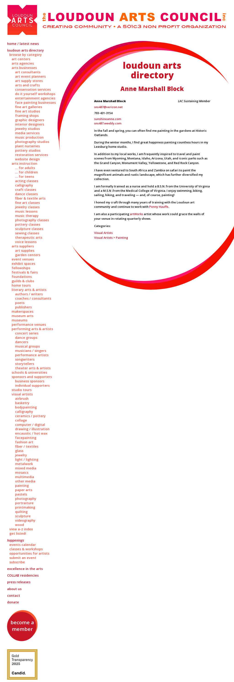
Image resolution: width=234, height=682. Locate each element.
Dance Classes (26, 194)
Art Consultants (27, 72)
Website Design (27, 159)
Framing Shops (27, 115)
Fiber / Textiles (26, 446)
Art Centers (21, 59)
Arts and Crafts (27, 85)
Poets (19, 303)
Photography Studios (32, 142)
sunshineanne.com (107, 119)
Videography (25, 520)
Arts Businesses (24, 68)
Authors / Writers (29, 294)
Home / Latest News (23, 43)
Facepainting (25, 437)
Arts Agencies (23, 63)
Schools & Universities (29, 372)
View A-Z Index (21, 529)
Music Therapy (27, 216)
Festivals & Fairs (25, 272)
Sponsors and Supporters (32, 377)
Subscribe (17, 562)
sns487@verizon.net (108, 107)
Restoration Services (31, 155)
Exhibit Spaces (23, 263)
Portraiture (24, 503)
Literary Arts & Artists (29, 290)
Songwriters (25, 359)
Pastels (21, 494)
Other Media (25, 481)
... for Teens (24, 176)
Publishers (23, 307)
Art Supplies (24, 250)
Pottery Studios (27, 150)
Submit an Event (22, 558)
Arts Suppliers (23, 246)
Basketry (22, 403)
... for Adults (25, 168)
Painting (22, 485)
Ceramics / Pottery (30, 416)
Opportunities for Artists (29, 553)
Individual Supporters (32, 385)
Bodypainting (26, 407)
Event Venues (23, 259)
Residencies (23, 575)
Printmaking (25, 507)
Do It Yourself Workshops (35, 94)
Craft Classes (25, 189)
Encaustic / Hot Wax (31, 433)
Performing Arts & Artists (32, 329)
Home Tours (21, 285)
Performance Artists (31, 355)
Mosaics (21, 472)
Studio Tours (22, 390)
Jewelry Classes (27, 207)
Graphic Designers (29, 120)
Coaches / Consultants (33, 298)
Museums (19, 320)
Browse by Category (25, 54)
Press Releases (18, 582)
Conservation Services (33, 89)
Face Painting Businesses (35, 102)
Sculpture (23, 516)
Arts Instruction (24, 163)
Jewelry (21, 455)
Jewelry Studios (27, 128)
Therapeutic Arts (28, 237)
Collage (21, 420)
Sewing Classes (27, 233)
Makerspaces (22, 311)
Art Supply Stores (29, 81)
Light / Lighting (26, 459)
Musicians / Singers (30, 350)
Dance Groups (26, 337)
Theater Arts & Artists (33, 368)
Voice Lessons (26, 242)
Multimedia (24, 477)
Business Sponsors (29, 381)
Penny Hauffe (158, 207)
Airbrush (22, 398)
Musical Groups (27, 346)
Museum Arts (22, 316)
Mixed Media (25, 468)
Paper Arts (23, 490)
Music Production (29, 137)
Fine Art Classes (27, 202)
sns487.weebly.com (107, 123)
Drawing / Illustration (32, 429)
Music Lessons (26, 211)
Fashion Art (24, 442)
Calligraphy (24, 185)
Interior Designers (29, 124)
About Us (14, 589)
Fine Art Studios (27, 111)
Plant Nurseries (27, 146)
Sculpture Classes (29, 229)
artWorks (136, 214)
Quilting (21, 511)
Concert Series (26, 333)
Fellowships (21, 268)
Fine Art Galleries (28, 107)
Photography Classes (32, 220)
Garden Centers (27, 255)
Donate (13, 602)
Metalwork (24, 464)
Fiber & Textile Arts (30, 198)
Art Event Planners (30, 76)
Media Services (27, 133)
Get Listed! (17, 533)
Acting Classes (26, 181)
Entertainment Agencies (35, 98)
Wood (19, 525)
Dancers (21, 342)
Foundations (22, 276)
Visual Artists (22, 394)
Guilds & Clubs (23, 281)
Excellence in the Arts (25, 569)
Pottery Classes (27, 224)
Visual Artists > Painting (111, 238)
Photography (25, 498)
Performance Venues (29, 324)
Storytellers (24, 364)
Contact (13, 595)
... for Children (26, 172)
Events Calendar (22, 544)
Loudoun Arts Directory (25, 50)
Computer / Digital (30, 424)
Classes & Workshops (26, 549)
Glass (19, 451)
